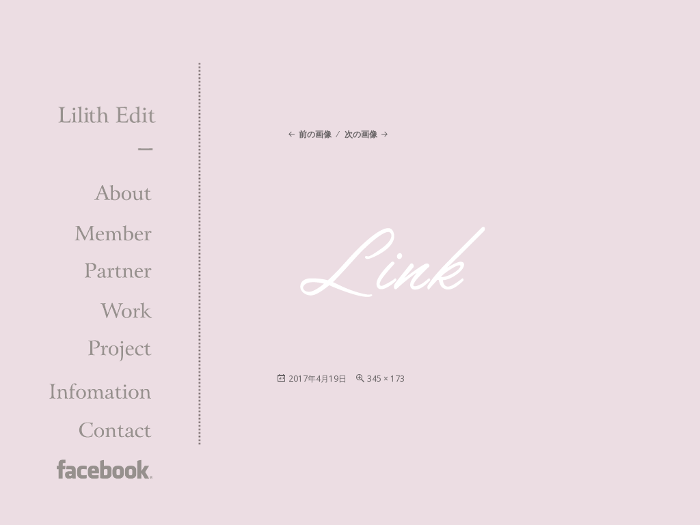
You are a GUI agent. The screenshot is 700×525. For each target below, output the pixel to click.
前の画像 (315, 134)
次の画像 (361, 134)
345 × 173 (386, 378)
